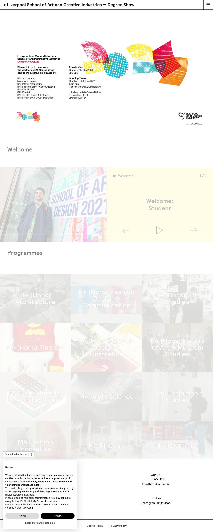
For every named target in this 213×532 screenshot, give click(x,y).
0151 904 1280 (156, 479)
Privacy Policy (118, 526)
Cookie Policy (95, 526)
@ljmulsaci (164, 503)
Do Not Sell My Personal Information (39, 501)
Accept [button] (58, 515)
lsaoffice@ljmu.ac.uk (156, 484)
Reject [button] (22, 515)
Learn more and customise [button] (40, 523)
